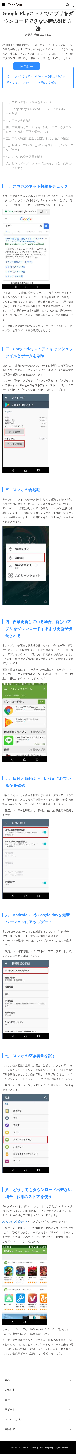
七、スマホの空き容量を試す (24, 156)
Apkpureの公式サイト (15, 1221)
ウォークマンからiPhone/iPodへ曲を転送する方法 (36, 76)
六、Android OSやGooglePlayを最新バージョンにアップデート (39, 147)
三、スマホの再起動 (19, 120)
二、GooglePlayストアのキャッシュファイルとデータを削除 (39, 111)
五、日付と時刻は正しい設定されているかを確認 (37, 138)
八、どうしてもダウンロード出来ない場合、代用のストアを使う (39, 165)
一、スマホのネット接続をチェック (29, 102)
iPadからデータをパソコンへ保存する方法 (31, 82)
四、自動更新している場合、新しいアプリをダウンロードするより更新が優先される (39, 129)
